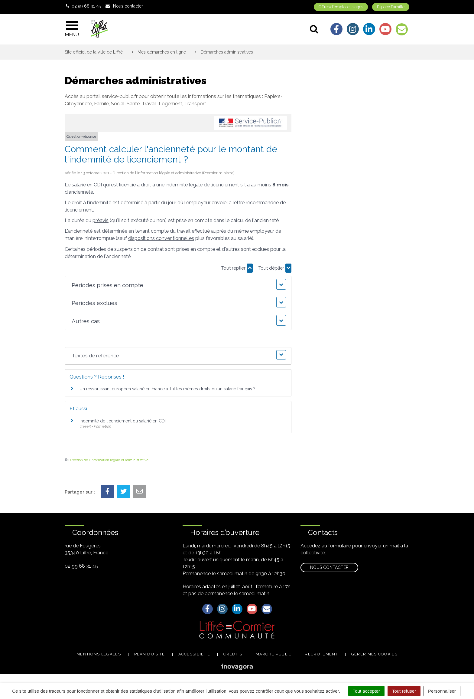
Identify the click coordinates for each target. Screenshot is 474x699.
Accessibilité (194, 654)
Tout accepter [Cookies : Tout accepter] (366, 691)
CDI (98, 185)
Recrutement (321, 654)
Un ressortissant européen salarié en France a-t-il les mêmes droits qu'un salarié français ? (167, 388)
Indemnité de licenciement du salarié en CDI (123, 420)
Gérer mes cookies (374, 654)
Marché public (274, 654)
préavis (101, 220)
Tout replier (237, 268)
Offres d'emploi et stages (341, 7)
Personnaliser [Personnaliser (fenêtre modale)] (442, 691)
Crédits (232, 654)
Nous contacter (329, 567)
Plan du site (149, 654)
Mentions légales (98, 654)
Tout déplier (274, 268)
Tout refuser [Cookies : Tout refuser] (404, 691)
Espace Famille (390, 7)
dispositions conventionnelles (161, 238)
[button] (178, 285)
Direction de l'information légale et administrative (108, 460)
